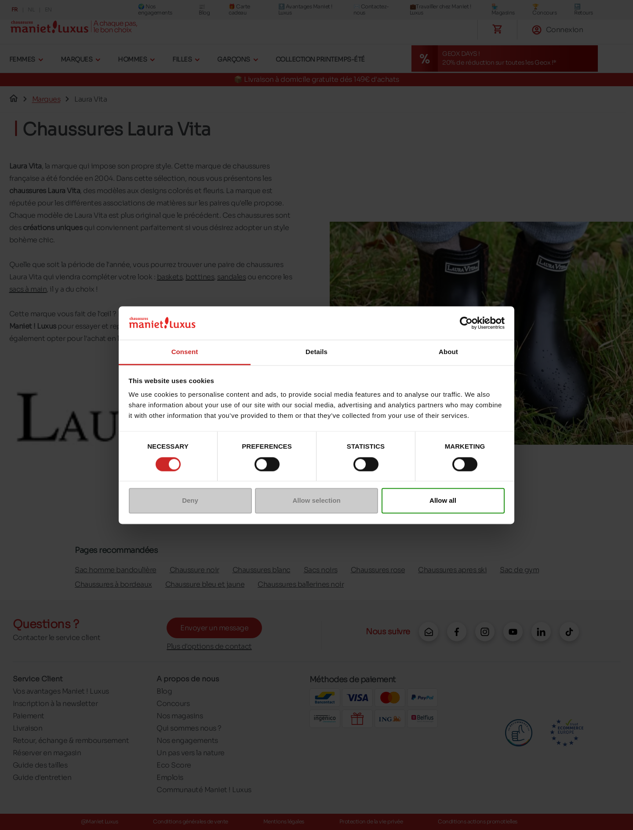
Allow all (442, 501)
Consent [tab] (184, 352)
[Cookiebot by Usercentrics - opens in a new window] (466, 322)
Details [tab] (316, 352)
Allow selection (316, 501)
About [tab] (448, 352)
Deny (190, 501)
